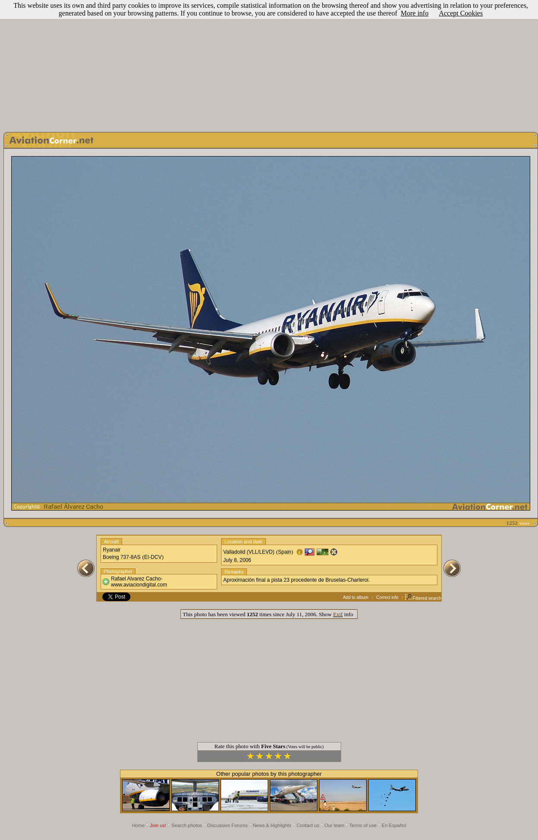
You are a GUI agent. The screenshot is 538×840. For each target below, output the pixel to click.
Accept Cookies (461, 13)
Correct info (387, 597)
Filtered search (423, 598)
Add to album (355, 597)
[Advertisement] (269, 63)
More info (414, 13)
